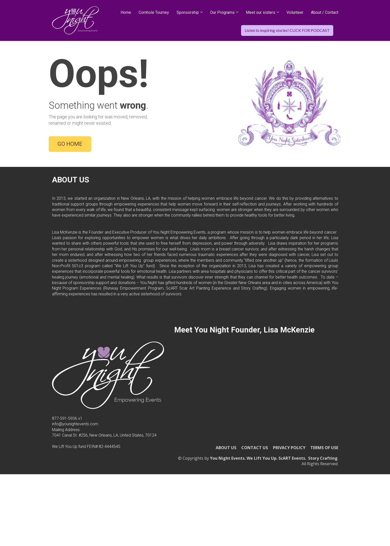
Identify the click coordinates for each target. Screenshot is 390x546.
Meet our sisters (260, 12)
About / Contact (324, 12)
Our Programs (222, 12)
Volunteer (295, 12)
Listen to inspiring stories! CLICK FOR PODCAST (287, 30)
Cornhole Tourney (154, 12)
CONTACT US (254, 502)
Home (126, 12)
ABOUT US (226, 502)
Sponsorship (188, 12)
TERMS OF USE (324, 502)
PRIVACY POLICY (289, 502)
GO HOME (70, 171)
